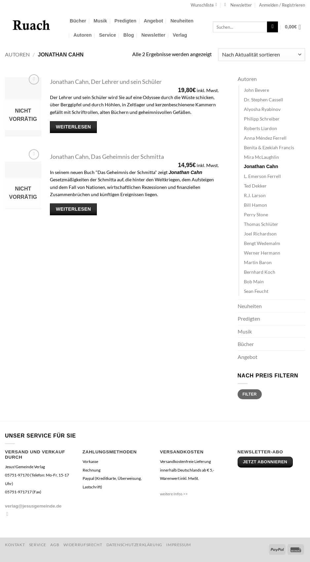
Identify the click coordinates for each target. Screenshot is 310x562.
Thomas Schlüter (261, 224)
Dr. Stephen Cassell (263, 99)
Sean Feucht (256, 291)
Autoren (82, 35)
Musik (100, 20)
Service (107, 35)
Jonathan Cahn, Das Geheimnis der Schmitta (107, 156)
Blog (128, 35)
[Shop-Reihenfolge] (261, 54)
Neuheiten (182, 20)
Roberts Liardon (260, 128)
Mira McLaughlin (261, 157)
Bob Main (254, 281)
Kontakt (15, 544)
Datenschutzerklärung (134, 544)
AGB (54, 544)
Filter (250, 394)
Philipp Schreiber (262, 119)
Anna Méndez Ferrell (265, 138)
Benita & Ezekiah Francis (269, 147)
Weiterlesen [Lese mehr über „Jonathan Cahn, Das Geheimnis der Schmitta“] (73, 209)
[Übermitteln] (272, 27)
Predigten (125, 20)
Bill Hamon (255, 205)
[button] (238, 5)
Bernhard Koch (259, 272)
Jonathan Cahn (261, 166)
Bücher (78, 20)
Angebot (153, 20)
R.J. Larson (255, 195)
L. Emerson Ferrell (262, 176)
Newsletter (153, 35)
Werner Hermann (262, 253)
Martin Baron (258, 262)
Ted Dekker (255, 186)
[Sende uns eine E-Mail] (9, 514)
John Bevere (256, 90)
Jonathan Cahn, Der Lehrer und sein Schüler (106, 81)
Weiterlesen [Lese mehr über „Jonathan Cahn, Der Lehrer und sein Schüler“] (73, 126)
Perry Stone (256, 214)
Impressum (178, 544)
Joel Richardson (260, 233)
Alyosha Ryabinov (262, 109)
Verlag (180, 35)
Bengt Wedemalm (262, 243)
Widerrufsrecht (82, 544)
